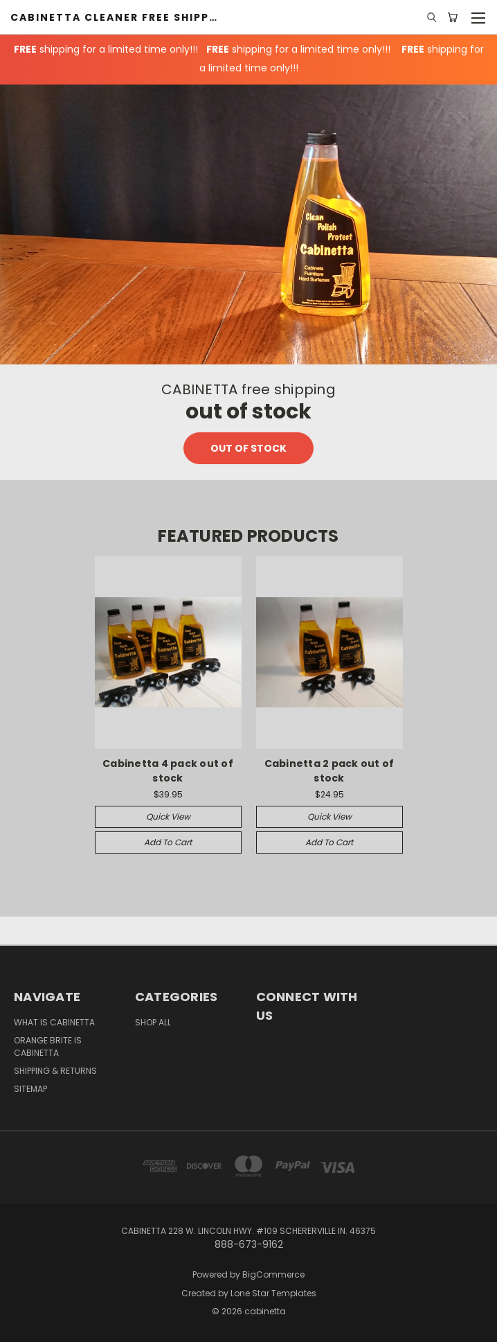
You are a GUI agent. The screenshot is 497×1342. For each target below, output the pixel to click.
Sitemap (30, 1089)
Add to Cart (168, 842)
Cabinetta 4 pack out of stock (167, 771)
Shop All (153, 1022)
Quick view (168, 816)
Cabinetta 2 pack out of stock (329, 771)
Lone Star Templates (273, 1293)
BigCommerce (273, 1274)
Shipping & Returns (55, 1071)
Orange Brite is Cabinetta (48, 1046)
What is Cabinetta (54, 1022)
